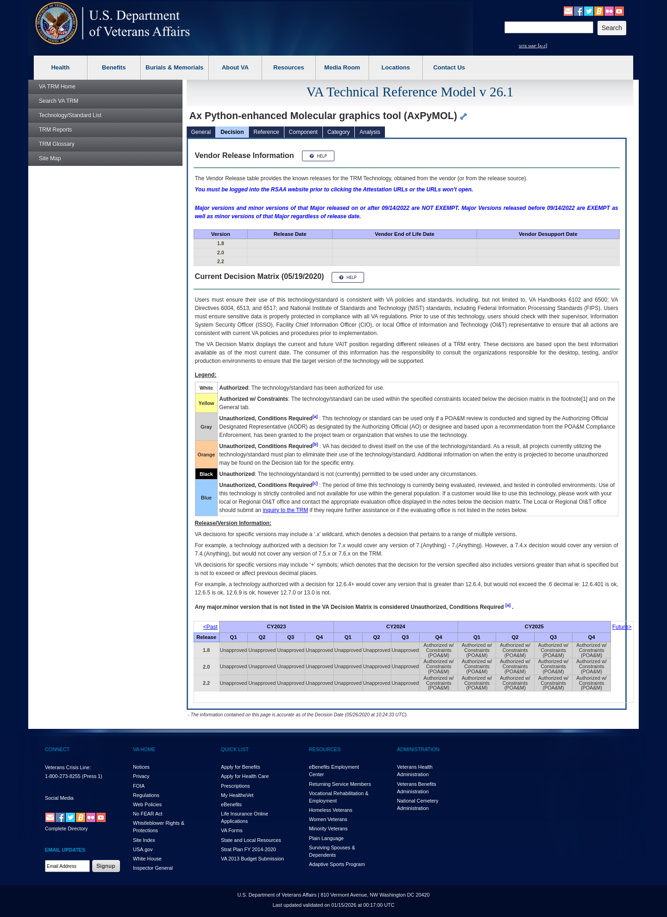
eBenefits (231, 804)
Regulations (146, 795)
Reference (266, 132)
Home (57, 86)
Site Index (144, 840)
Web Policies (147, 804)
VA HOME (144, 749)
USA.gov (143, 849)
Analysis (369, 132)
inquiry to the (285, 510)
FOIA (139, 786)
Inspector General (153, 868)
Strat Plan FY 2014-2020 (248, 849)
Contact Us (449, 67)
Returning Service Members (340, 784)
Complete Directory (66, 828)
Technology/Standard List (70, 115)
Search (58, 101)
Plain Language (326, 838)
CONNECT (57, 749)
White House (147, 858)
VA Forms (232, 830)
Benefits (114, 67)
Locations (396, 67)
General (201, 132)
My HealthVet (237, 795)
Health (60, 67)
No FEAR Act (148, 813)
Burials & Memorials (174, 67)
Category (338, 132)
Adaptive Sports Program (337, 864)
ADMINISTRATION (418, 749)
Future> (622, 627)
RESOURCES (324, 749)
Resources (288, 67)
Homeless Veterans (330, 810)
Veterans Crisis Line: (68, 767)
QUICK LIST (235, 749)
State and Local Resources (251, 840)
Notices (141, 767)
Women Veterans (328, 819)
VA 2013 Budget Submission (252, 858)
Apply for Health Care (245, 776)
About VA (235, 67)
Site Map (50, 158)
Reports (55, 129)
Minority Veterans (328, 828)
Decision (232, 132)
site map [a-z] (533, 45)
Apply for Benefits (240, 767)
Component (303, 132)
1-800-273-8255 (63, 776)
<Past (210, 627)
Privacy (141, 776)
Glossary (57, 144)
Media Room (342, 67)
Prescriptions (235, 786)
